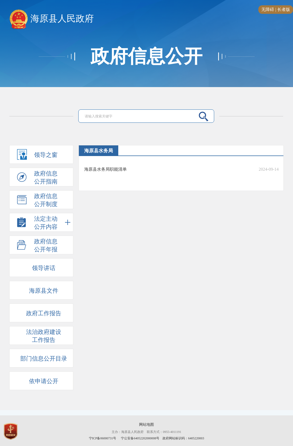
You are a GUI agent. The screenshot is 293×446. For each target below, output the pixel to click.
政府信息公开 (146, 56)
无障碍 (267, 9)
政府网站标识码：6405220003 (183, 438)
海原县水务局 (98, 150)
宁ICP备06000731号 (103, 438)
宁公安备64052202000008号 (140, 438)
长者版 (283, 9)
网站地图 (146, 425)
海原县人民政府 (51, 18)
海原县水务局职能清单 (105, 169)
